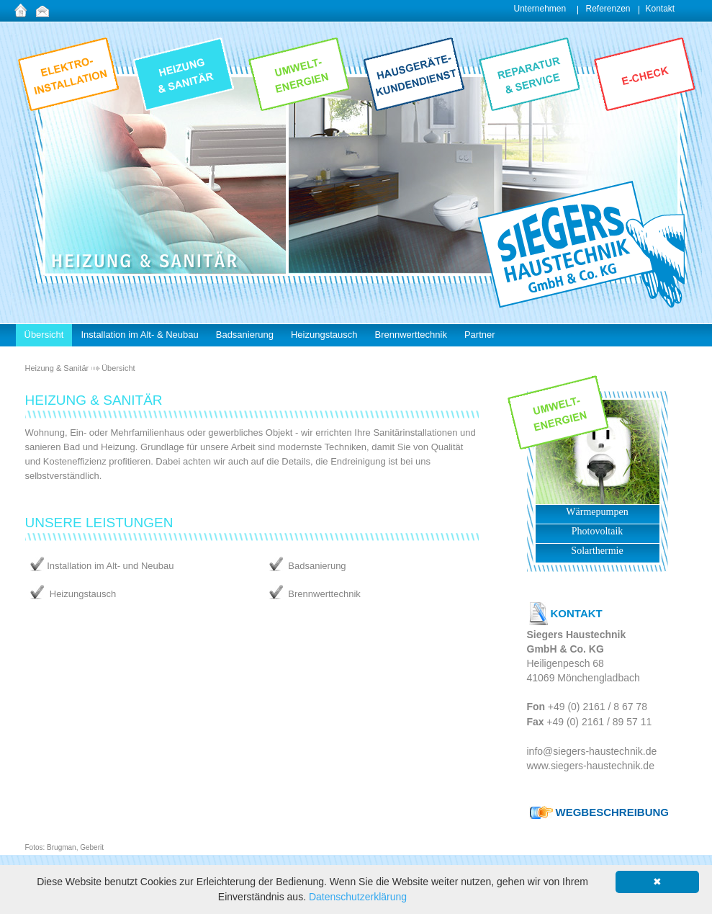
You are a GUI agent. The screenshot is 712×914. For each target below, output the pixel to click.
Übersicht (118, 368)
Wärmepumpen (597, 511)
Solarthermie (597, 550)
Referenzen (608, 9)
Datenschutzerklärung (358, 896)
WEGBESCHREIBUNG (613, 812)
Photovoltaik (597, 531)
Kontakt (660, 9)
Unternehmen (540, 9)
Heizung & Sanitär (57, 368)
